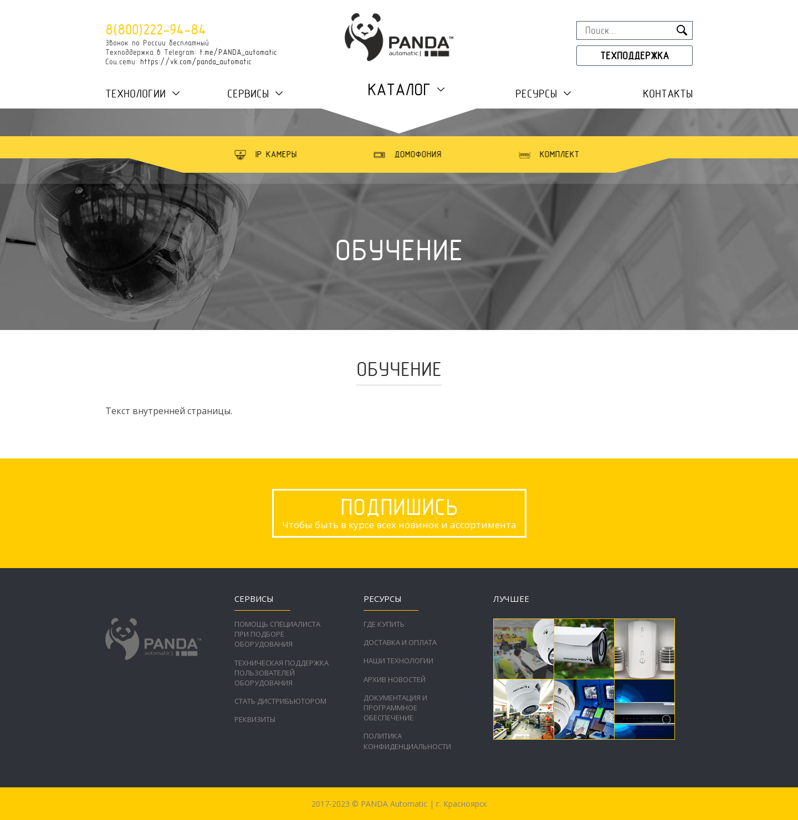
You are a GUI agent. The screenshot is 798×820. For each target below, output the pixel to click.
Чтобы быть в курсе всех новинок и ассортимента (399, 512)
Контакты (668, 93)
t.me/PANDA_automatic (238, 52)
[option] (284, 155)
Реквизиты (254, 719)
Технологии (135, 93)
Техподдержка (634, 55)
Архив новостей (395, 679)
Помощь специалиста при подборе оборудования (277, 634)
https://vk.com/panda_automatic (196, 61)
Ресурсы (536, 93)
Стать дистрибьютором (280, 701)
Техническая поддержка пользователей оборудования (281, 673)
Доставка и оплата (400, 642)
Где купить (384, 624)
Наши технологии (398, 661)
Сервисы (248, 93)
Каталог (399, 89)
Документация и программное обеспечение (395, 708)
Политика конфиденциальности (407, 741)
